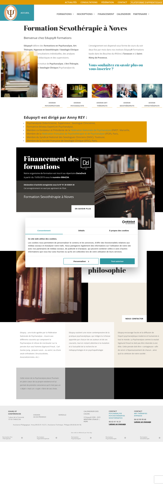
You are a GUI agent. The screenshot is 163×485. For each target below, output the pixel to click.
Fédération (107, 2)
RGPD (86, 421)
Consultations (89, 2)
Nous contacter (134, 318)
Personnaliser (81, 261)
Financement (106, 14)
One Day (89, 432)
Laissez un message (117, 424)
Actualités (71, 2)
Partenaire (140, 14)
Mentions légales (91, 419)
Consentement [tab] (44, 230)
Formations (64, 14)
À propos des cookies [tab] (119, 230)
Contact (122, 2)
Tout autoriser (117, 261)
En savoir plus (83, 208)
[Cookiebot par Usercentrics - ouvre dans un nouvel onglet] (124, 222)
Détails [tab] (81, 230)
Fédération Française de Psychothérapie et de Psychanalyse (73, 133)
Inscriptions (85, 14)
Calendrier (124, 14)
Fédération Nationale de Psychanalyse (91, 130)
